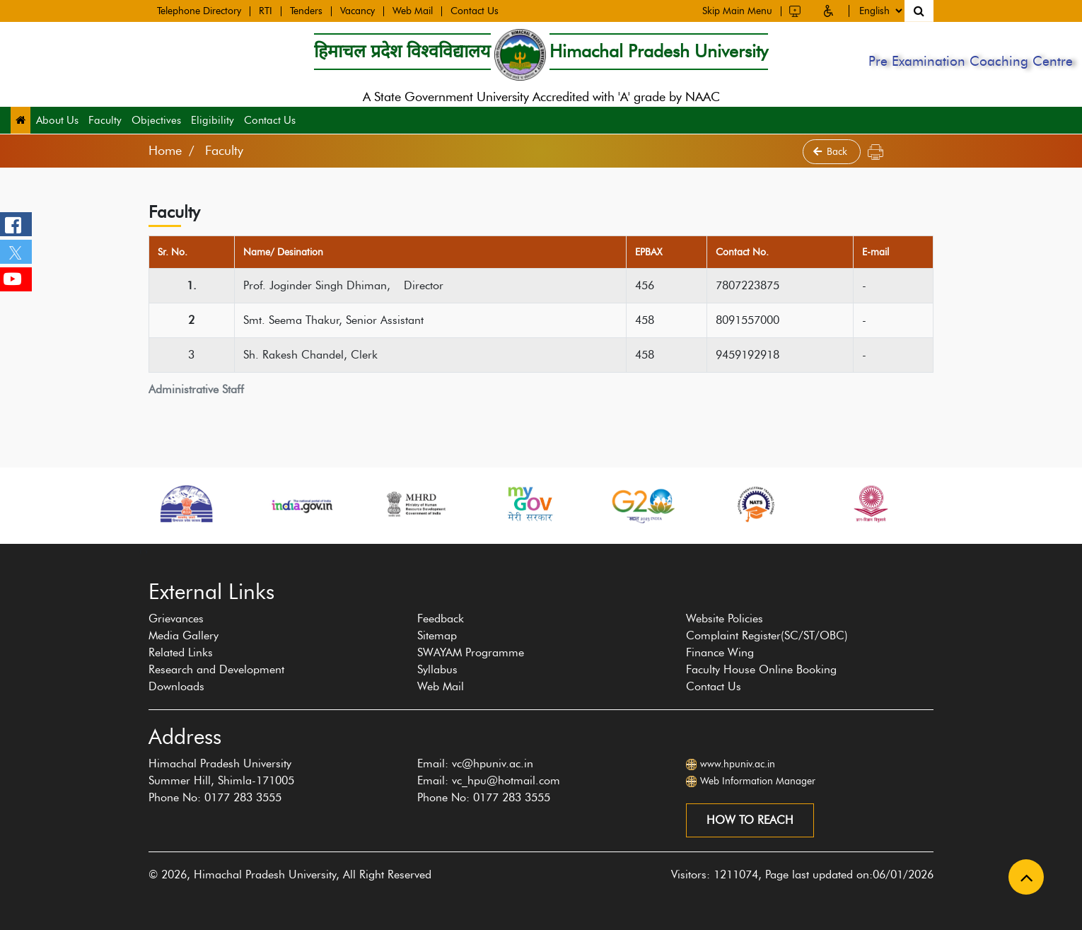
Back (831, 152)
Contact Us (474, 11)
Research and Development (216, 669)
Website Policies (724, 618)
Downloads (176, 686)
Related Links (181, 652)
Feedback (440, 618)
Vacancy (357, 11)
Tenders (306, 11)
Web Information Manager (757, 781)
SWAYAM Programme (470, 652)
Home (165, 150)
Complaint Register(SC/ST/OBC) (767, 635)
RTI (265, 11)
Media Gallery (184, 635)
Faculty (105, 120)
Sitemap (437, 635)
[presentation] (140, 550)
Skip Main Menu (737, 10)
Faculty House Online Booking (761, 669)
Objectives (156, 120)
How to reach (749, 820)
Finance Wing (720, 652)
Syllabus (437, 669)
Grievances (176, 618)
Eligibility (212, 120)
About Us (57, 120)
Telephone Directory (199, 11)
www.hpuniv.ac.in (737, 764)
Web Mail (412, 11)
